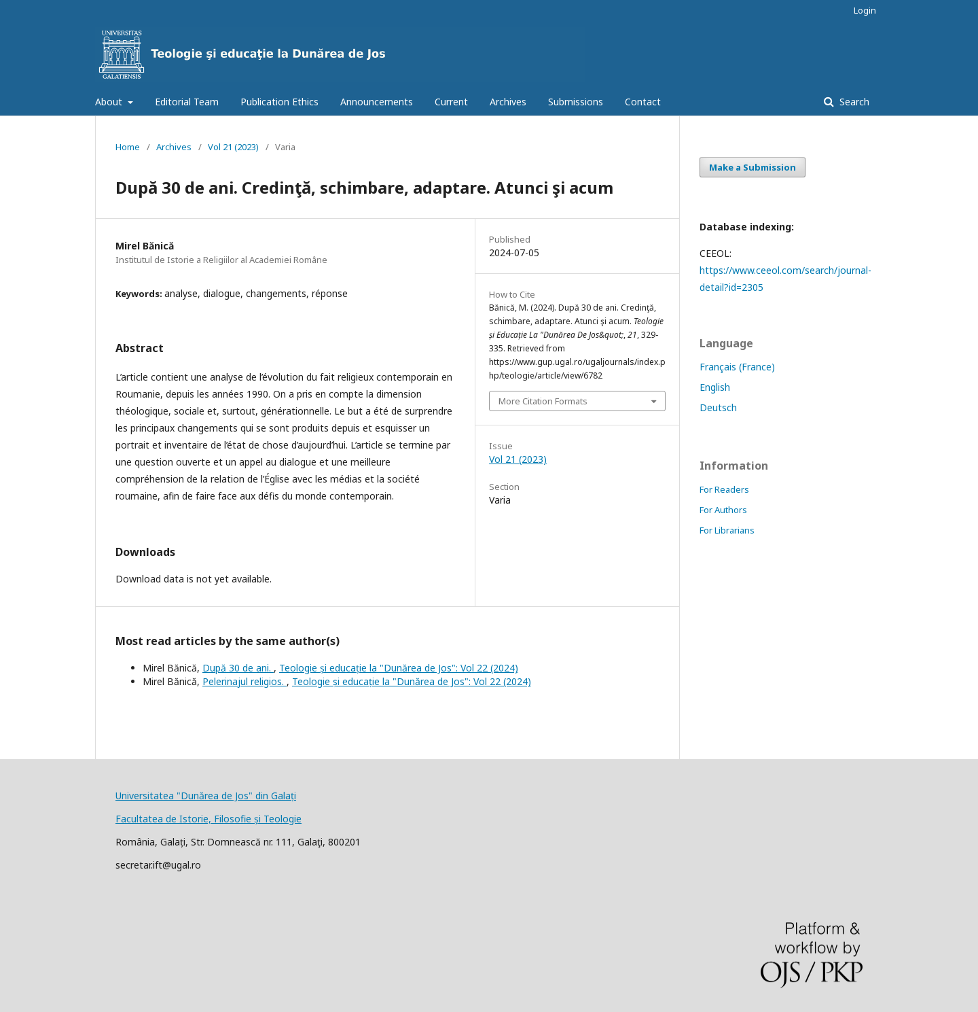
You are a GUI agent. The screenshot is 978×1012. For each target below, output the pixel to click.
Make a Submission (752, 167)
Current (451, 101)
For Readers (724, 489)
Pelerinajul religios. (244, 681)
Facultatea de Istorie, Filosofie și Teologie (208, 818)
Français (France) (737, 366)
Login (865, 10)
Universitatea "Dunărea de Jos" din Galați (205, 795)
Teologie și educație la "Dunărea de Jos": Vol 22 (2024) (398, 667)
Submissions (575, 101)
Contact (643, 101)
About (110, 101)
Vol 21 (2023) (233, 147)
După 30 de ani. (238, 667)
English (715, 387)
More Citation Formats (543, 401)
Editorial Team (187, 101)
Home (127, 147)
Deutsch (718, 407)
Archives (508, 101)
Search (853, 101)
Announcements (376, 101)
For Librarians (727, 530)
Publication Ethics (279, 101)
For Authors (723, 510)
